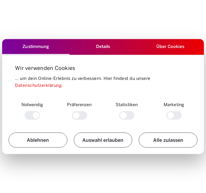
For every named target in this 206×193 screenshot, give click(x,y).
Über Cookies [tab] (170, 46)
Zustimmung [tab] (36, 46)
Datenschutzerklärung (38, 85)
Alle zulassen (168, 140)
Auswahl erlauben (102, 140)
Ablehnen (38, 140)
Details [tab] (103, 46)
